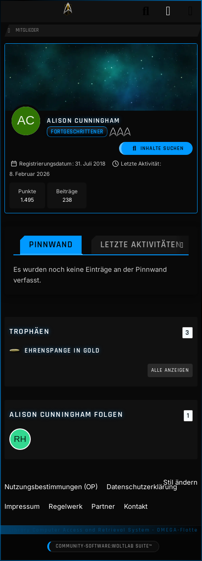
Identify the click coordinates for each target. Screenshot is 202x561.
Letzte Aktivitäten (140, 244)
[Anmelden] (168, 11)
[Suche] (146, 11)
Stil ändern (180, 482)
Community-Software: (104, 547)
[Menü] (190, 11)
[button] (156, 148)
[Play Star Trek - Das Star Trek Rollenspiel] (68, 11)
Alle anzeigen (170, 370)
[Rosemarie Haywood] (20, 439)
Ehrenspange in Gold (62, 350)
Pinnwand (51, 244)
